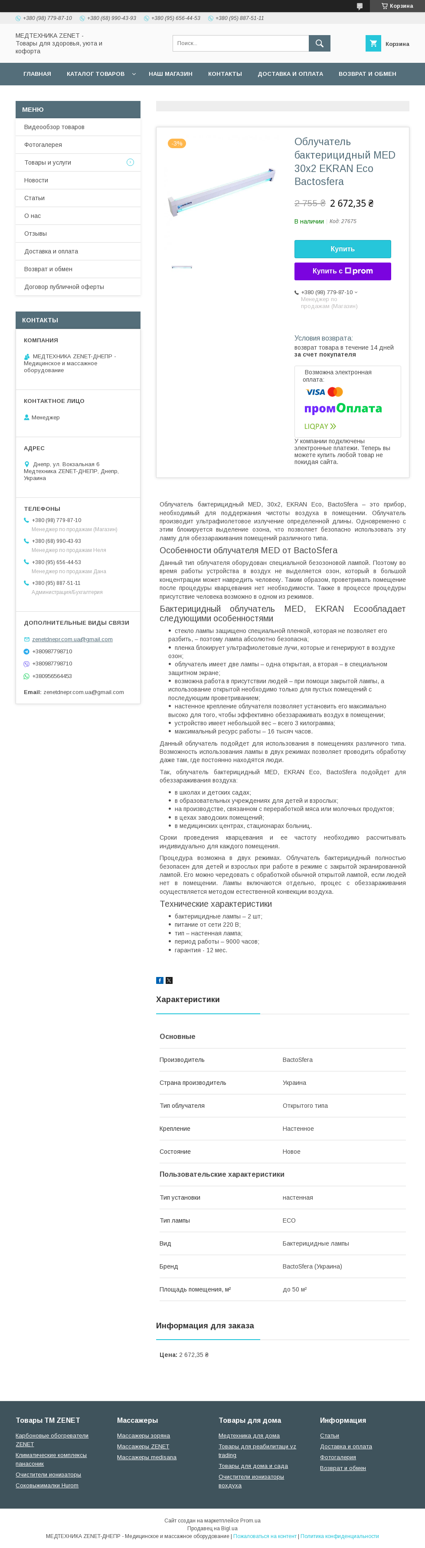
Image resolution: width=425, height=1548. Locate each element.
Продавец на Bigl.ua (212, 1528)
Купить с (343, 271)
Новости (36, 180)
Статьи (34, 198)
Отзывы (35, 233)
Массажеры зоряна (143, 1435)
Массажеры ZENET (143, 1446)
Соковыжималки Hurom (47, 1485)
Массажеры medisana (147, 1457)
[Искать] (319, 43)
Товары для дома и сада (253, 1466)
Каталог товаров (95, 74)
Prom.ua (250, 1521)
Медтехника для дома (249, 1435)
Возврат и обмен (367, 74)
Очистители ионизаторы (48, 1474)
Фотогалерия (338, 1457)
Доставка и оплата (290, 74)
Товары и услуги (47, 162)
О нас (32, 215)
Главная (37, 74)
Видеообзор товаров (54, 126)
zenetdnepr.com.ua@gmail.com (72, 639)
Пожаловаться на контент (265, 1536)
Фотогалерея (43, 144)
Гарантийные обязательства (189, 96)
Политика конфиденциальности (340, 1536)
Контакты (225, 74)
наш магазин (171, 74)
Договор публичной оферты (73, 96)
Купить (343, 249)
